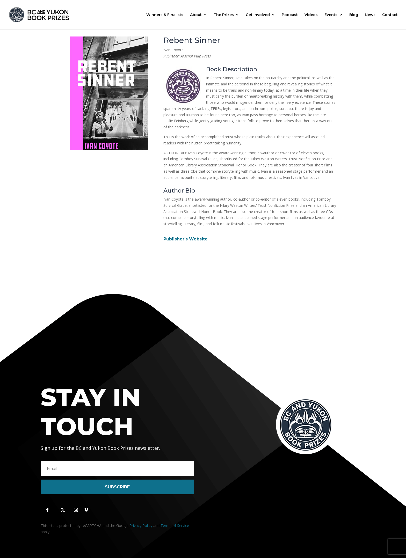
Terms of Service (175, 525)
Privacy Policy (140, 525)
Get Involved (258, 15)
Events (330, 15)
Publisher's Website (185, 239)
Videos (311, 15)
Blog (353, 15)
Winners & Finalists (164, 15)
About (196, 15)
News (370, 15)
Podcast (290, 15)
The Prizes (224, 15)
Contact (390, 15)
